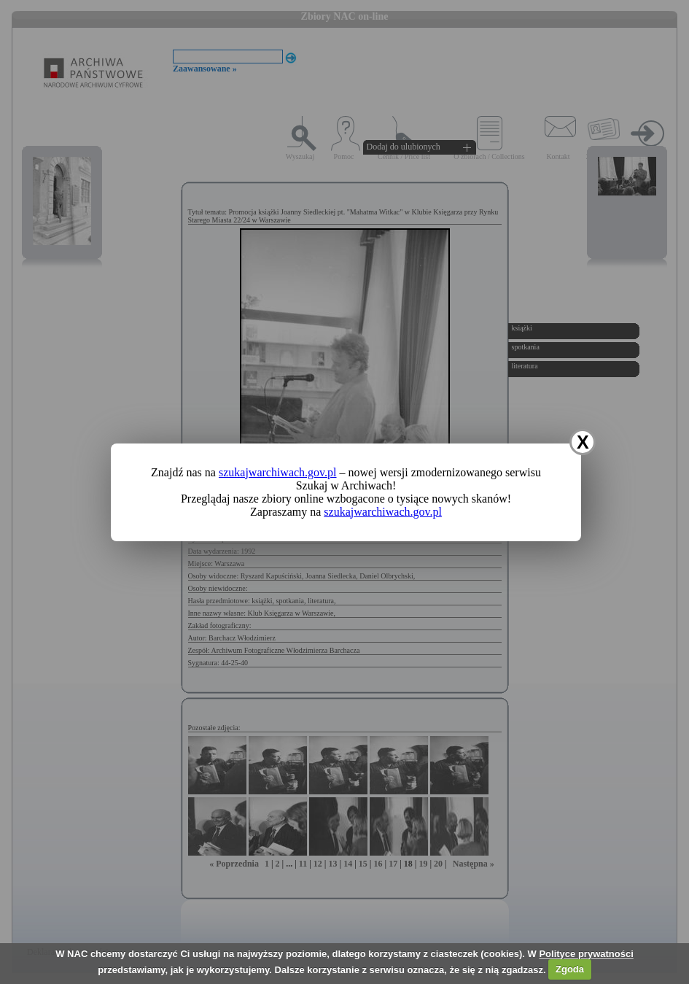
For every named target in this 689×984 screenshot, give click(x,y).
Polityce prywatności (586, 953)
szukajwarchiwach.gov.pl (278, 472)
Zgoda (570, 969)
